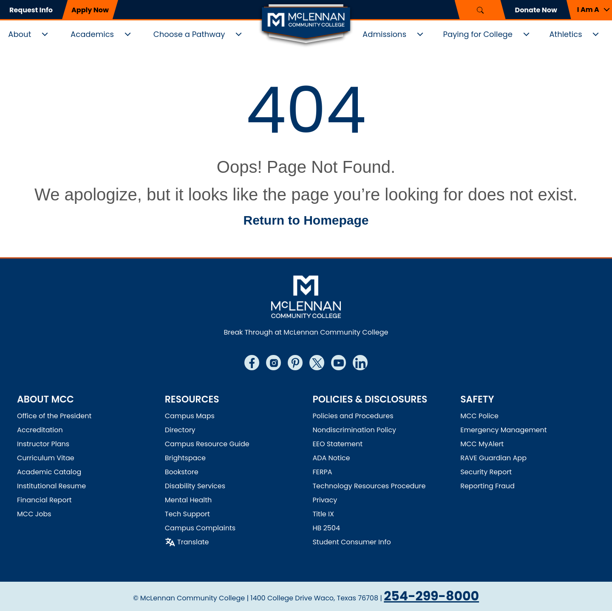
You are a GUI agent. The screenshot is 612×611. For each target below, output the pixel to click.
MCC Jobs (34, 514)
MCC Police (479, 416)
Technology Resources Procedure (368, 486)
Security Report (486, 472)
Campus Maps (190, 416)
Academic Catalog (49, 472)
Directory (180, 430)
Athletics (565, 34)
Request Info (31, 10)
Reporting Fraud (487, 486)
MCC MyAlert (482, 444)
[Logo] (306, 24)
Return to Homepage (305, 220)
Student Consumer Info (351, 542)
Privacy (324, 500)
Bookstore (181, 472)
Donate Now (536, 10)
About (19, 34)
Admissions (384, 34)
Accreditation (40, 430)
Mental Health (188, 500)
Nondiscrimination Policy (354, 430)
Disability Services (195, 486)
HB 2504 (326, 528)
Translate (193, 542)
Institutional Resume (51, 486)
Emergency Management (503, 430)
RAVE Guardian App (493, 458)
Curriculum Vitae (45, 458)
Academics (92, 34)
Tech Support (187, 514)
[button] (589, 9)
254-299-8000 (431, 596)
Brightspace (185, 458)
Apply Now (90, 10)
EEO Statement (337, 444)
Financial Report (44, 500)
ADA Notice (331, 458)
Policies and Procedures (352, 416)
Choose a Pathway (189, 34)
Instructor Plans (43, 444)
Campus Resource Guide (207, 444)
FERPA (322, 472)
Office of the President (54, 416)
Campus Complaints (200, 528)
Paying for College (478, 34)
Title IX (323, 514)
